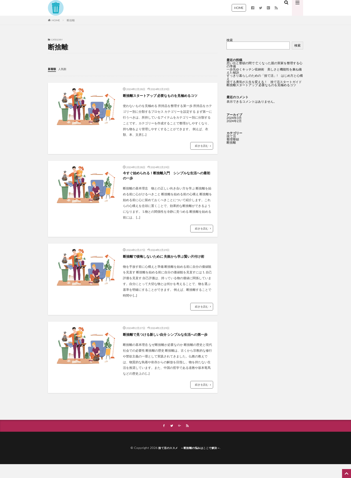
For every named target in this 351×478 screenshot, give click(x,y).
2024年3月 (234, 118)
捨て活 (231, 136)
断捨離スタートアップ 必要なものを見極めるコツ (167, 95)
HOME (239, 8)
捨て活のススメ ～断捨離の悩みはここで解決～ (189, 461)
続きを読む (201, 145)
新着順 (52, 69)
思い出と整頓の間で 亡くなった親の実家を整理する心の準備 (264, 64)
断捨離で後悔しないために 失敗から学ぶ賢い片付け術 (167, 260)
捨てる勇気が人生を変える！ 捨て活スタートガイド (264, 82)
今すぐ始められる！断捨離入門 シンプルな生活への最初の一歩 (167, 176)
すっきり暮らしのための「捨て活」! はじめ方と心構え (265, 77)
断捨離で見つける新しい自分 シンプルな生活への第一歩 (167, 344)
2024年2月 (234, 121)
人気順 (64, 69)
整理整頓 (233, 139)
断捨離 (71, 20)
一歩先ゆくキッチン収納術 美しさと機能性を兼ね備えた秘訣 (264, 70)
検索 (230, 40)
